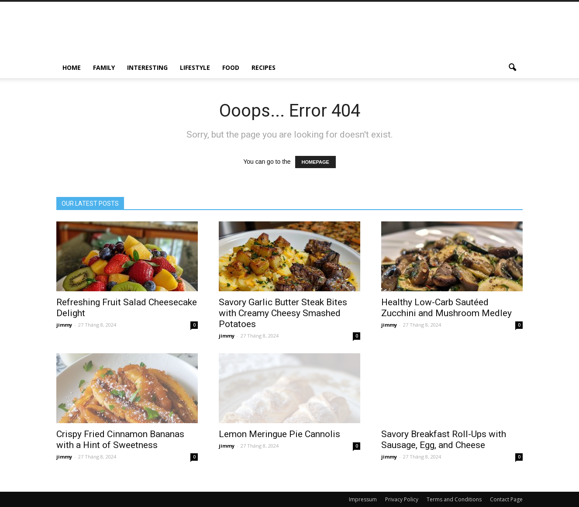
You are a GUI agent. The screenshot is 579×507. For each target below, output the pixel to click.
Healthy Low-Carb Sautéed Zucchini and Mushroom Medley (446, 307)
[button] (512, 67)
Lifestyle (195, 67)
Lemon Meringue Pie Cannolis (279, 434)
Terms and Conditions (454, 499)
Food (230, 67)
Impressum (363, 499)
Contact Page (506, 499)
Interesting (147, 67)
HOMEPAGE (315, 162)
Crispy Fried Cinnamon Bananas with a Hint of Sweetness (120, 439)
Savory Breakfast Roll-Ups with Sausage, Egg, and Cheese (443, 439)
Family (104, 67)
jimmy (64, 324)
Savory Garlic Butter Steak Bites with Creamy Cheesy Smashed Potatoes (283, 313)
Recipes (264, 67)
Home (71, 67)
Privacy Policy (401, 499)
